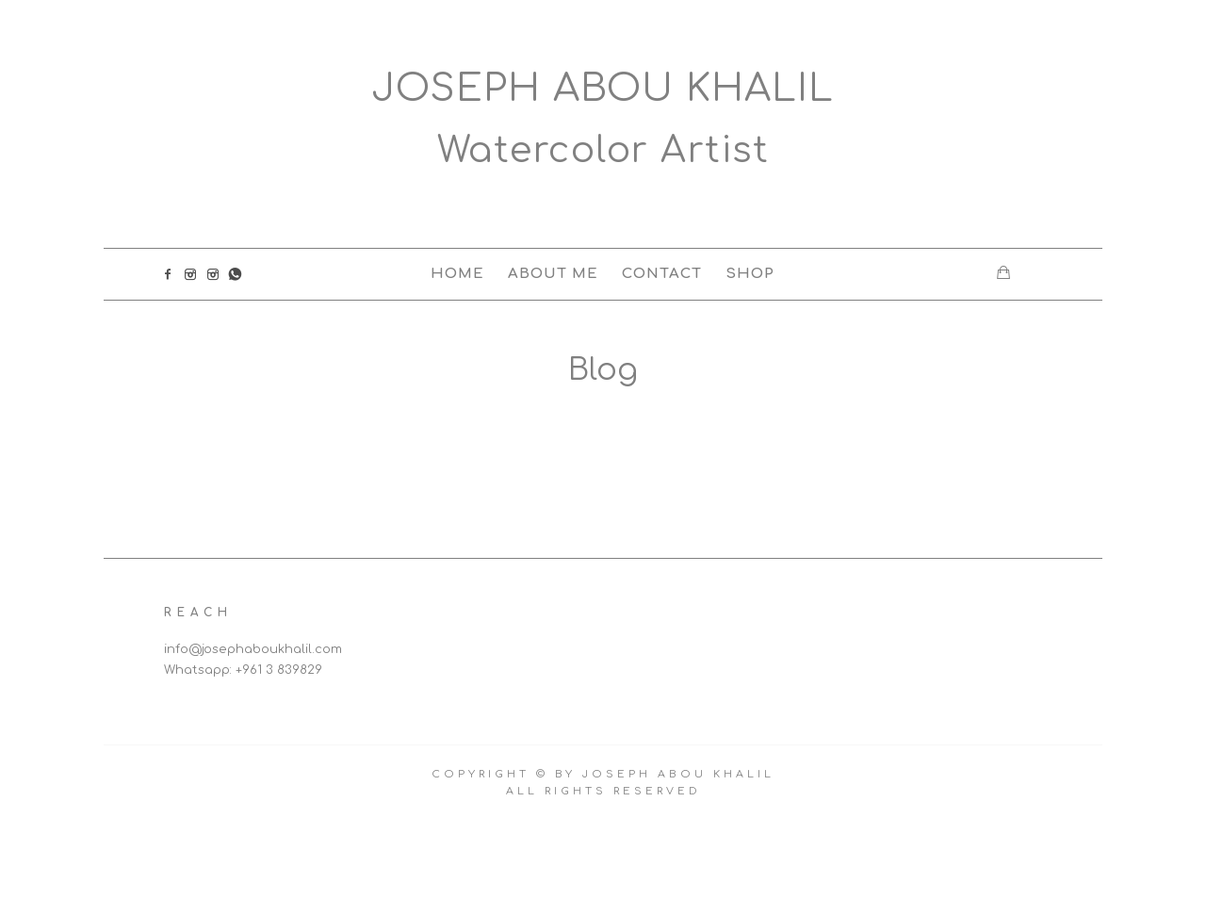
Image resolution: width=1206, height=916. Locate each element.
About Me (553, 274)
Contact (662, 274)
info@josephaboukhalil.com (253, 649)
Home (457, 274)
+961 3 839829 (279, 670)
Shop (749, 274)
